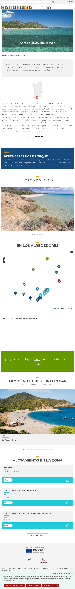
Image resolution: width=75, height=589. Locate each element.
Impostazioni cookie (64, 569)
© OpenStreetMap (58, 308)
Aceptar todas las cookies (14, 585)
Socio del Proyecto (8, 569)
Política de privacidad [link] (50, 585)
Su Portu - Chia (9, 440)
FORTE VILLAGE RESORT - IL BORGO (20, 490)
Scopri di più (37, 137)
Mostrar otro (37, 536)
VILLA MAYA (9, 468)
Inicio (4, 55)
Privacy (37, 569)
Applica (53, 2)
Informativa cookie (48, 569)
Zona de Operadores (25, 569)
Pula (37, 359)
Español (71, 2)
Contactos (6, 570)
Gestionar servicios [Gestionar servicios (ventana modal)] (33, 585)
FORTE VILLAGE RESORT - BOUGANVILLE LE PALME (27, 513)
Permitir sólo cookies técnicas (63, 573)
